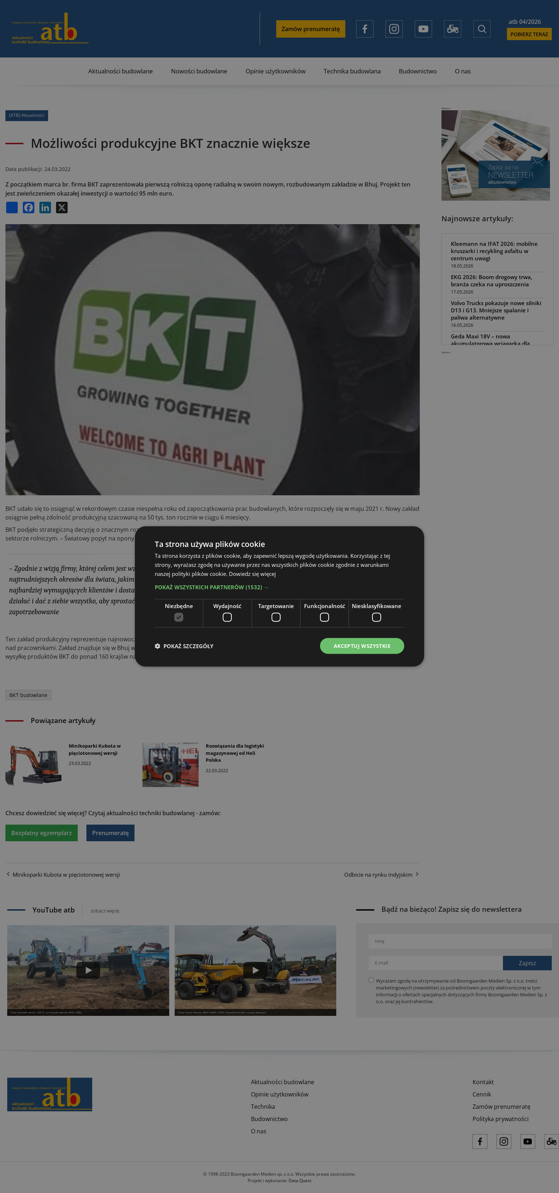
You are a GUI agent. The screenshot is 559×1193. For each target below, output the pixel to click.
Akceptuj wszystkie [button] (362, 645)
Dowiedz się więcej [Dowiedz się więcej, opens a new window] (252, 573)
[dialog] (279, 596)
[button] (279, 586)
